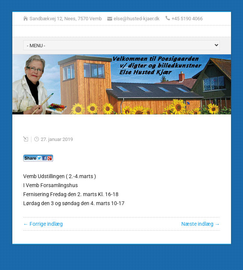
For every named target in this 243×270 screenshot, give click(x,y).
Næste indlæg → (200, 224)
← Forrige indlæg (43, 224)
